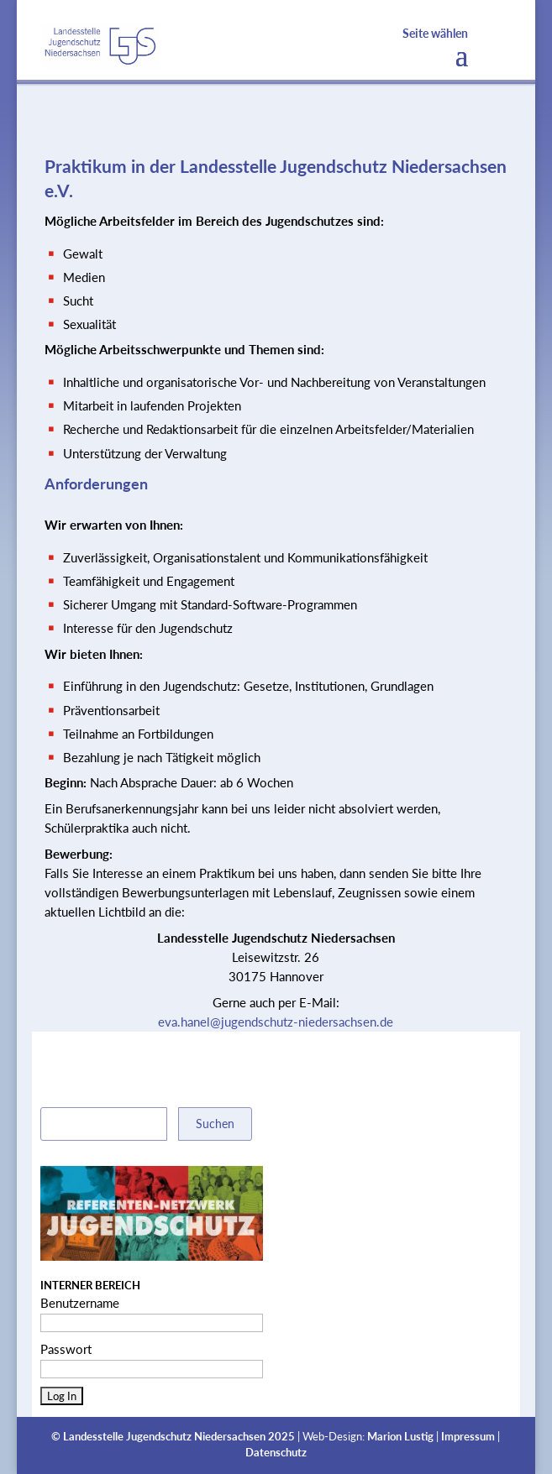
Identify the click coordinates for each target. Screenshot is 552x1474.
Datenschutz (276, 1452)
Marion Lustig (400, 1436)
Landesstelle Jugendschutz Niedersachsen (164, 1436)
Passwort (66, 1348)
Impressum (468, 1436)
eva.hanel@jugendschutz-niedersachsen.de (275, 1021)
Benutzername (79, 1302)
